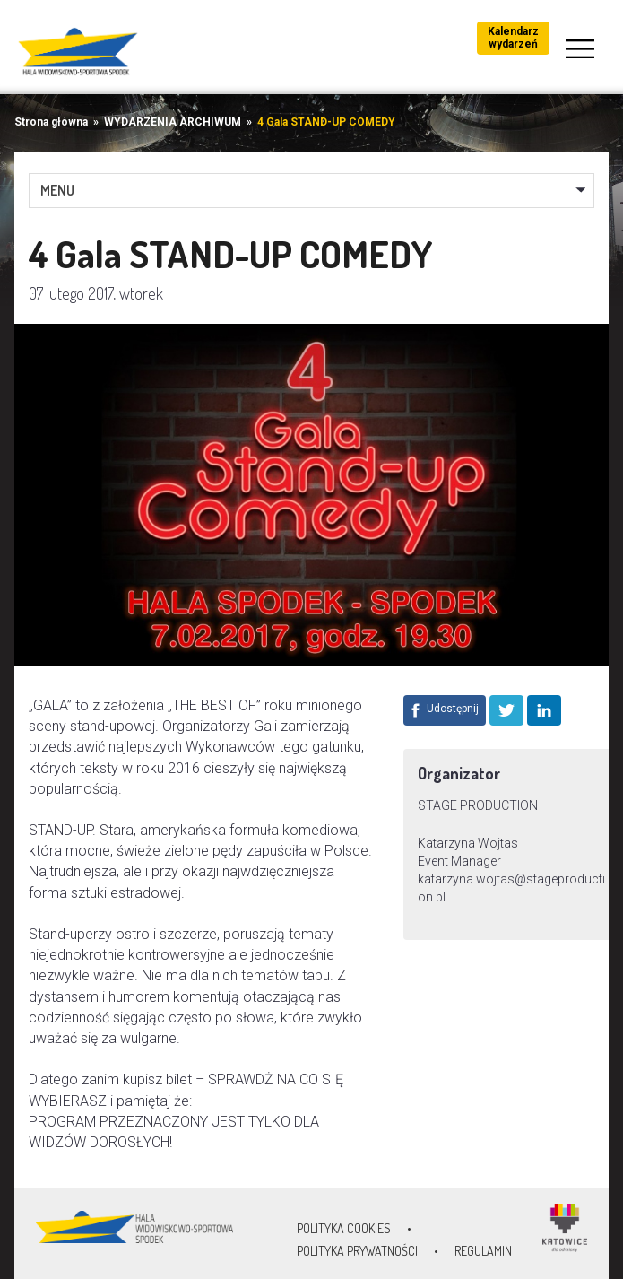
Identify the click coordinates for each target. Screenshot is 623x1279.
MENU (57, 190)
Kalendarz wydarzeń (513, 37)
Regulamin (483, 1250)
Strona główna (51, 122)
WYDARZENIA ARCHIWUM (172, 122)
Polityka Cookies (344, 1228)
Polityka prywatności (357, 1250)
